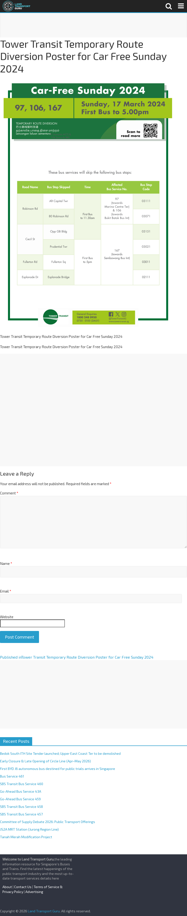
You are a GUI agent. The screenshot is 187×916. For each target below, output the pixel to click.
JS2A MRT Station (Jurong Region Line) (29, 829)
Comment (9, 493)
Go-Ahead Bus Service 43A (20, 791)
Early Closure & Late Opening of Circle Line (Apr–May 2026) (45, 761)
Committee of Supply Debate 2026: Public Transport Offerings (47, 822)
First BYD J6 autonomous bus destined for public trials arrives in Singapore (57, 769)
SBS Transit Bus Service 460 (21, 784)
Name (6, 563)
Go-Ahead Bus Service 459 (20, 799)
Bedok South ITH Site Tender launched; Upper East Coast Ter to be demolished (60, 753)
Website (6, 617)
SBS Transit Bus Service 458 (21, 806)
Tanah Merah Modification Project (26, 837)
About (7, 887)
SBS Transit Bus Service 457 (21, 814)
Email (5, 591)
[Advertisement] (93, 25)
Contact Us (22, 887)
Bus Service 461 (12, 776)
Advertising (34, 892)
